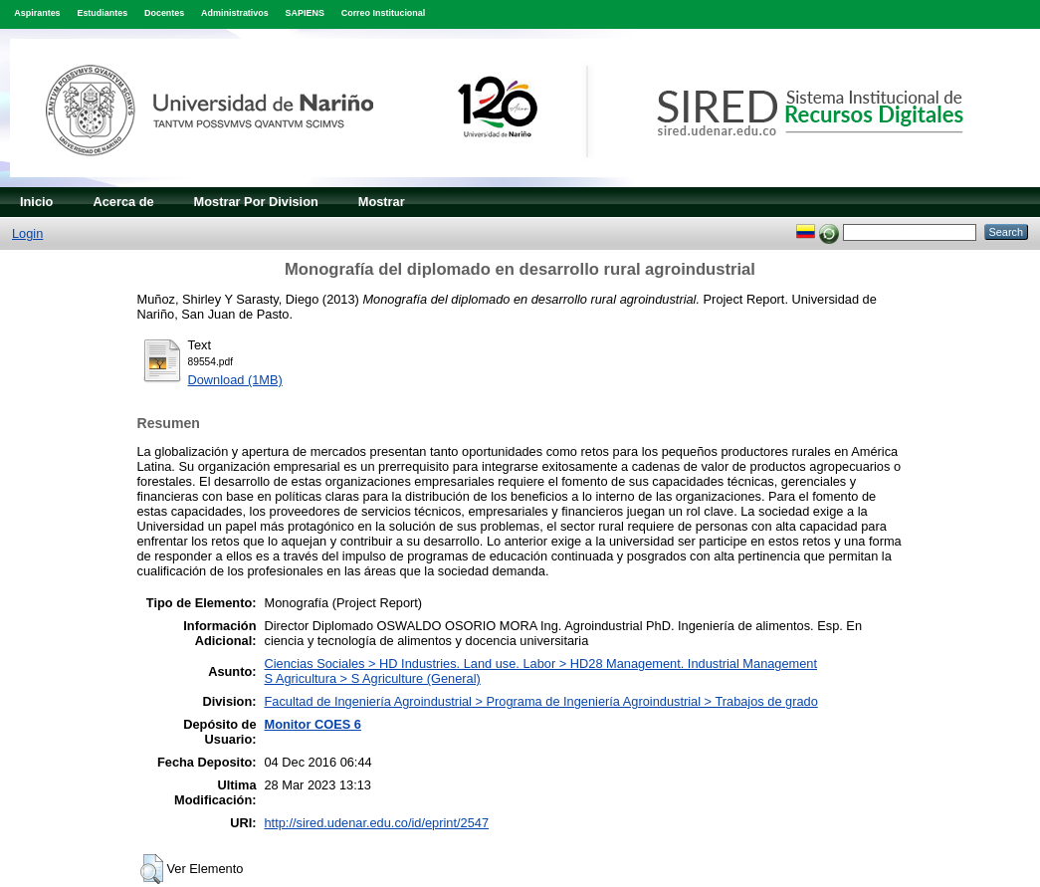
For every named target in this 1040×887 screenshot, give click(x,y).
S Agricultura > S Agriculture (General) (373, 678)
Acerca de (123, 201)
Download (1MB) (235, 379)
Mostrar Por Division (256, 201)
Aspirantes (37, 13)
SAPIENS (305, 13)
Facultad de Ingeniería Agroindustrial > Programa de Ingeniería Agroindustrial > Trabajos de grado (541, 701)
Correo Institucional (383, 13)
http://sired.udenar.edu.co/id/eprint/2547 (377, 822)
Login (27, 233)
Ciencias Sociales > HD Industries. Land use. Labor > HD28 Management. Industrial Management (541, 663)
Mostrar (381, 201)
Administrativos (235, 13)
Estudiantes (102, 13)
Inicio (36, 201)
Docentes (164, 13)
